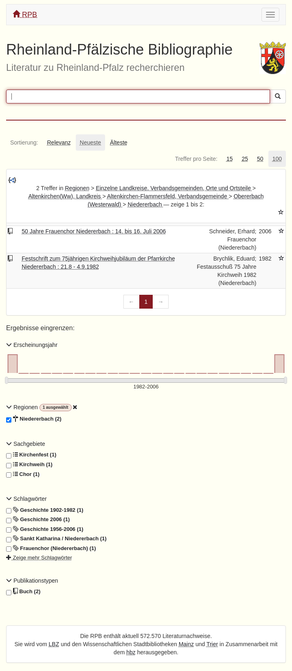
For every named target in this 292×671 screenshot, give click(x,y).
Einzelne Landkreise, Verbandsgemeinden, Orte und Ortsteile (174, 188)
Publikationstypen (32, 580)
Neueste (90, 142)
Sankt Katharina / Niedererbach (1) (56, 538)
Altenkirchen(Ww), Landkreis (65, 196)
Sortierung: (24, 142)
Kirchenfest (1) (31, 454)
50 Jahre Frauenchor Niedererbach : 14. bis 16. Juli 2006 (94, 231)
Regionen (77, 188)
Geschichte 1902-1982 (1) (44, 510)
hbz (131, 652)
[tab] (24, 142)
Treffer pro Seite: (196, 159)
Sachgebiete (25, 444)
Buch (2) (23, 591)
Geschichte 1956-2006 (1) (44, 529)
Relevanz (58, 142)
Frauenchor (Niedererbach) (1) (51, 548)
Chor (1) (23, 474)
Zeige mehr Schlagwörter (39, 558)
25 (245, 159)
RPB (25, 14)
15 (229, 159)
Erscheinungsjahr (31, 345)
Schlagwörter (26, 499)
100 (277, 159)
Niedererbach (145, 204)
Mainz (186, 644)
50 (260, 159)
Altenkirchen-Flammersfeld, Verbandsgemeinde (168, 196)
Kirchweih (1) (29, 464)
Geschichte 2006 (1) (38, 519)
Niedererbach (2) (33, 419)
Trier (212, 644)
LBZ (54, 644)
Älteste (118, 142)
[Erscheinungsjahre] (146, 387)
